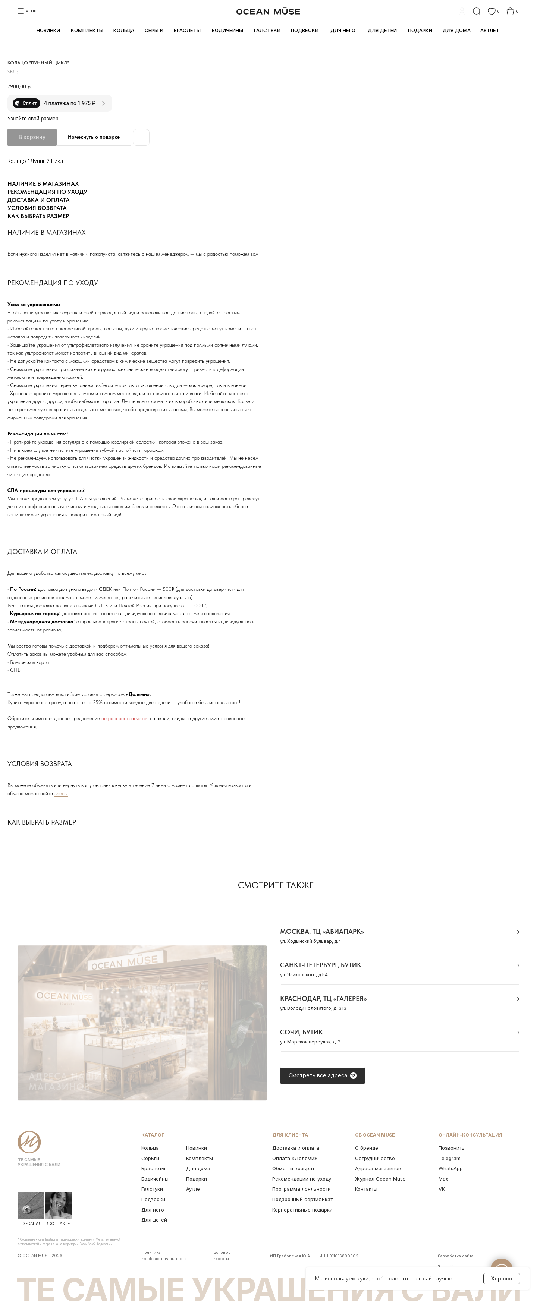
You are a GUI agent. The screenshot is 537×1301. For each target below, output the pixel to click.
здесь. (61, 793)
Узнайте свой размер (33, 119)
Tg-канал (30, 1223)
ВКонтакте (57, 1223)
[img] (31, 1205)
